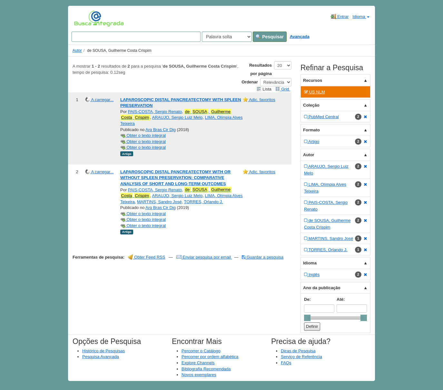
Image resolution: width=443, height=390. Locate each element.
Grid (282, 89)
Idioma (360, 16)
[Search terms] (136, 37)
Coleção (311, 105)
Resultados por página (260, 69)
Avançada (300, 36)
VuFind (84, 18)
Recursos (312, 80)
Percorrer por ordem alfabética (210, 356)
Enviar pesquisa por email (204, 257)
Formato (311, 130)
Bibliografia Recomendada (206, 368)
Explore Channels (198, 362)
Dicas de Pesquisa (298, 350)
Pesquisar (270, 36)
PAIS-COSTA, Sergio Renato (155, 111)
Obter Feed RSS (146, 257)
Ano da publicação (321, 287)
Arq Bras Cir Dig (160, 129)
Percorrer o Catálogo (201, 350)
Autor (77, 50)
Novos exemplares (199, 374)
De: (307, 299)
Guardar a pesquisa (262, 257)
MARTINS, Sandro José (159, 201)
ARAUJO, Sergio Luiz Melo (177, 117)
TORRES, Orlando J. (203, 201)
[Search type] (227, 37)
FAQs (286, 362)
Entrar (340, 16)
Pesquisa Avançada (100, 356)
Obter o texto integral (143, 135)
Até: (341, 299)
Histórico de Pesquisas (103, 350)
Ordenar (249, 82)
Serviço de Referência (301, 356)
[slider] (307, 318)
